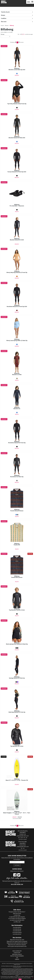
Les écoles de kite (17, 927)
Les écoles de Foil (17, 930)
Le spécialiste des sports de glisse (17, 917)
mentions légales (17, 954)
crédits (17, 959)
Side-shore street (17, 913)
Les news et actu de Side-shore (17, 920)
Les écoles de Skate (17, 932)
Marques (6, 25)
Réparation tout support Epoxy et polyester (17, 941)
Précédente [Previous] (13, 42)
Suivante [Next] (21, 42)
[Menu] (30, 2)
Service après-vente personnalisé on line (17, 946)
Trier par (2, 34)
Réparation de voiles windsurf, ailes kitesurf (17, 943)
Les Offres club (17, 922)
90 (24, 34)
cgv (17, 957)
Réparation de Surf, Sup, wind (17, 939)
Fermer (20, 979)
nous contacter (17, 951)
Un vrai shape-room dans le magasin (17, 918)
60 (22, 34)
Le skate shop (17, 915)
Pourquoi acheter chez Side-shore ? (17, 912)
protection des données (17, 956)
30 (20, 34)
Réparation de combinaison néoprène (17, 944)
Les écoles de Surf (17, 934)
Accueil (2, 25)
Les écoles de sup (17, 929)
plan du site (17, 952)
